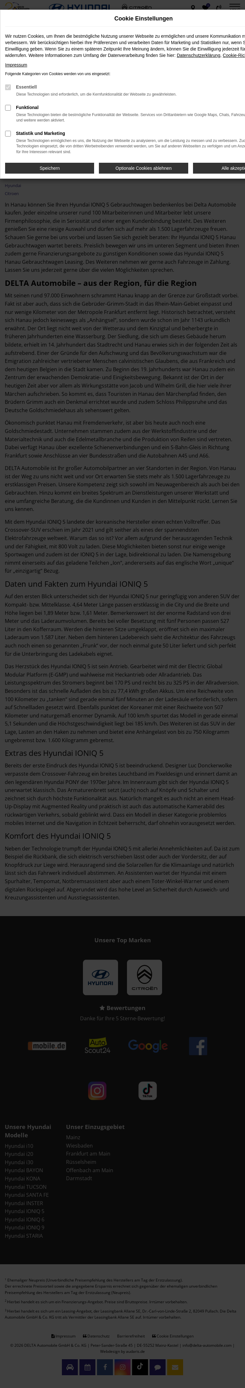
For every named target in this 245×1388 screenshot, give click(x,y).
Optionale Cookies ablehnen (143, 168)
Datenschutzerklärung (198, 55)
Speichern (50, 168)
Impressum (16, 64)
